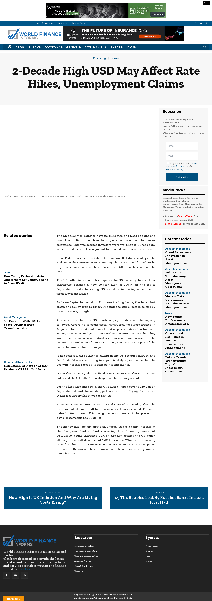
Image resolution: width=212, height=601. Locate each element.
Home (35, 23)
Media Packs (79, 23)
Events (117, 47)
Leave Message (174, 223)
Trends (34, 47)
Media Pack (185, 216)
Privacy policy (174, 169)
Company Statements (63, 47)
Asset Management (16, 317)
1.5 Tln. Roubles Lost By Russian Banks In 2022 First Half (159, 500)
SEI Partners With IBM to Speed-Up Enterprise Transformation (22, 324)
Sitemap (149, 551)
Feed (148, 556)
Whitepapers (95, 47)
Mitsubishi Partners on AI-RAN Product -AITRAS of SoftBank (26, 367)
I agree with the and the (181, 166)
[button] (205, 47)
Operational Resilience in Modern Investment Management (175, 340)
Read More (26, 569)
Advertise (47, 23)
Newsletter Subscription (85, 551)
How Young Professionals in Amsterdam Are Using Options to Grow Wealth (26, 279)
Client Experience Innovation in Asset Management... (178, 257)
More (131, 47)
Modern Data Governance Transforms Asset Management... (178, 301)
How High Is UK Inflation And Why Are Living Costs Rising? (53, 500)
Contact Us (79, 571)
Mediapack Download (84, 546)
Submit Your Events (83, 566)
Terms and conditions (181, 165)
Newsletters (62, 23)
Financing (99, 58)
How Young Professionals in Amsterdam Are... (177, 320)
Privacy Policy (152, 546)
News (19, 47)
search (149, 561)
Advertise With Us (82, 561)
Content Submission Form (86, 556)
